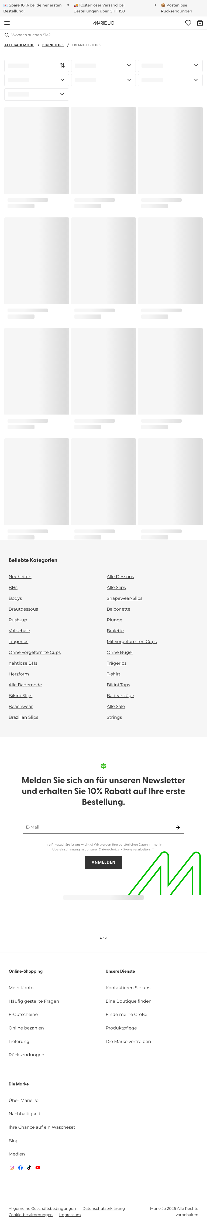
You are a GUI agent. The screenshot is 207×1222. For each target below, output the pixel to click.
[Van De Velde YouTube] (37, 1168)
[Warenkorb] (200, 23)
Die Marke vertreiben (128, 1041)
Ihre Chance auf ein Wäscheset (42, 1127)
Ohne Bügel (120, 652)
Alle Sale (116, 706)
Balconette (118, 609)
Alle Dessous (120, 576)
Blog (14, 1141)
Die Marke (19, 1084)
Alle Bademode (19, 45)
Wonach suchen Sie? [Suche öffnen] (27, 34)
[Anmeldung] (188, 23)
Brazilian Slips (23, 717)
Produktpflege (121, 1028)
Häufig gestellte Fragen (34, 1001)
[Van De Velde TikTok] (29, 1168)
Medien (17, 1154)
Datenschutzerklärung (115, 849)
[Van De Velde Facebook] (20, 1168)
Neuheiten (20, 576)
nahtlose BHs (23, 663)
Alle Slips (116, 587)
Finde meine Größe (126, 1014)
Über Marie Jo (24, 1100)
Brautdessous (23, 609)
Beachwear (21, 706)
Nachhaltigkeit (24, 1114)
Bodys (15, 598)
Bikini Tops (53, 45)
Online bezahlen (26, 1028)
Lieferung (19, 1041)
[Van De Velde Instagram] (12, 1168)
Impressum (70, 1214)
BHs (13, 587)
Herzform (19, 674)
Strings (114, 717)
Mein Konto (21, 988)
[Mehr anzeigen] (153, 849)
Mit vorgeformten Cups (132, 641)
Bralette (115, 631)
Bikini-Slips (20, 695)
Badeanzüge (120, 695)
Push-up (18, 620)
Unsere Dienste (120, 971)
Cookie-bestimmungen (31, 1214)
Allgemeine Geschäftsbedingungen (42, 1208)
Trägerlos (18, 641)
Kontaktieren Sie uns (128, 988)
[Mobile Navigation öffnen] (7, 23)
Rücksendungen (26, 1055)
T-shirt (113, 674)
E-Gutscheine (23, 1014)
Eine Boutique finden (129, 1001)
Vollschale (19, 631)
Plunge (114, 620)
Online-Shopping (26, 971)
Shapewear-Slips (124, 598)
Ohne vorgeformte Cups (35, 652)
